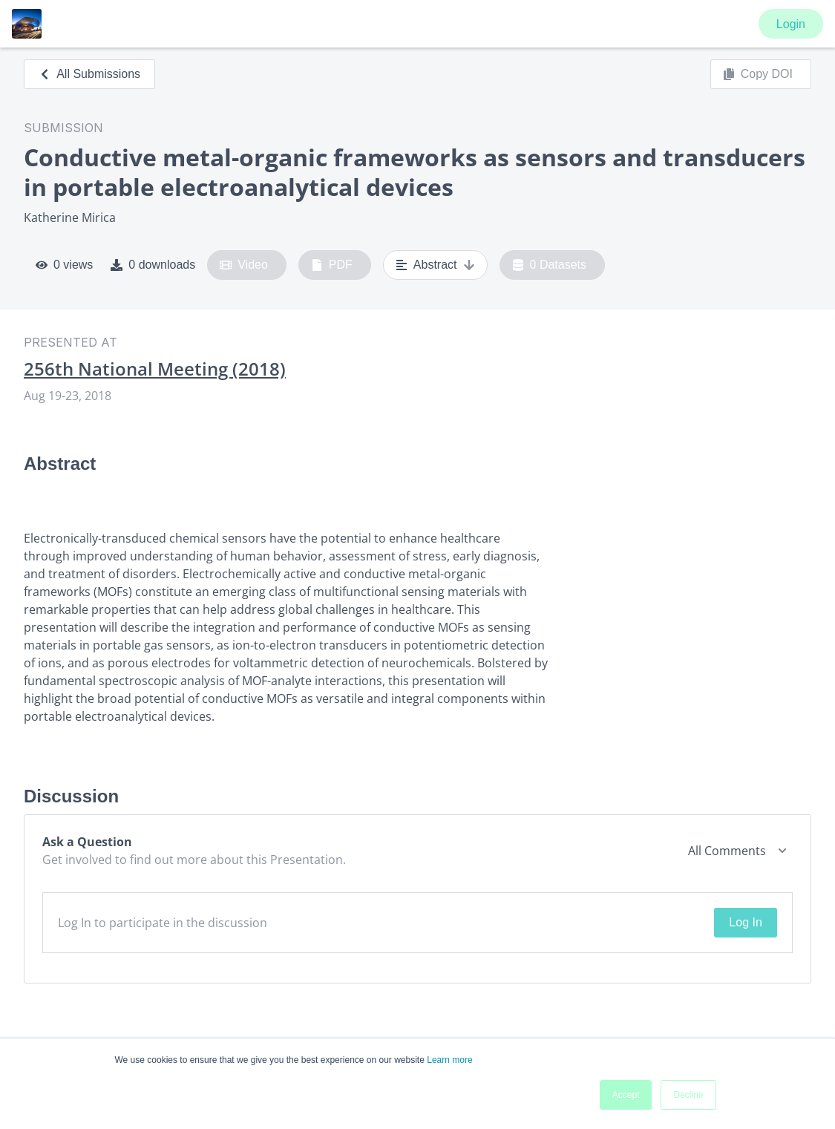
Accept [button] (626, 1095)
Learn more (449, 1060)
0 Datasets (549, 265)
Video (244, 265)
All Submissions (89, 74)
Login (790, 24)
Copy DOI (758, 74)
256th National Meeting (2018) (155, 369)
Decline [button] (688, 1095)
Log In (745, 922)
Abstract (435, 265)
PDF (332, 265)
